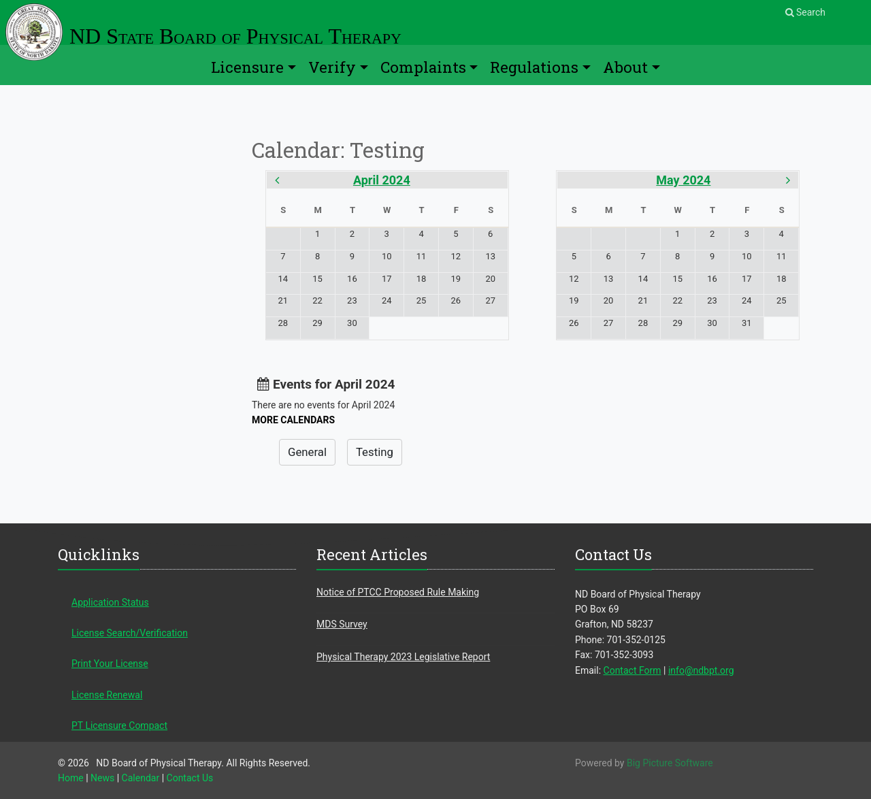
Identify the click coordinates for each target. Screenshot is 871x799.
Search (805, 12)
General (307, 452)
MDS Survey (341, 624)
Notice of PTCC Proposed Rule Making (397, 592)
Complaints (423, 67)
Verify (332, 67)
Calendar (141, 777)
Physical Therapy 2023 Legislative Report (403, 656)
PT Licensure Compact (119, 725)
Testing (374, 452)
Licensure (247, 67)
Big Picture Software (670, 762)
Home (71, 777)
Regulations (534, 67)
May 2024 (683, 180)
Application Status (110, 602)
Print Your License (109, 663)
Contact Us (190, 777)
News (102, 777)
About (625, 67)
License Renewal (106, 694)
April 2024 (381, 180)
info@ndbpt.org (701, 670)
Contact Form (632, 670)
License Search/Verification (129, 632)
